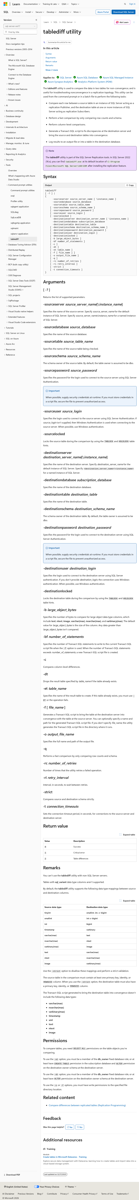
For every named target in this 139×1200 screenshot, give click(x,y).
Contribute (52, 1193)
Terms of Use (107, 1193)
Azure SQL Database (87, 77)
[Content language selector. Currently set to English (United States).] (16, 1186)
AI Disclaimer (8, 1193)
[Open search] (125, 4)
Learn (46, 22)
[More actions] (134, 22)
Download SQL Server (123, 12)
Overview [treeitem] (12, 170)
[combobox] (20, 26)
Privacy (63, 1193)
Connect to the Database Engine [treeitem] (19, 76)
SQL (55, 22)
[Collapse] (36, 20)
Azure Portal (103, 12)
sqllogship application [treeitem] (20, 222)
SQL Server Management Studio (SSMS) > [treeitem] (19, 288)
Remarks (49, 65)
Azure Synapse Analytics (60, 81)
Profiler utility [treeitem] (17, 201)
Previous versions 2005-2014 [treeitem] (19, 49)
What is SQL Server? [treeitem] (17, 60)
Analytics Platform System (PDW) (95, 81)
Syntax (49, 53)
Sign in (132, 3)
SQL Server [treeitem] (11, 38)
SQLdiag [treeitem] (14, 212)
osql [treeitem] (12, 195)
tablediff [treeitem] (15, 239)
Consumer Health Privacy (84, 1193)
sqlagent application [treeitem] (20, 206)
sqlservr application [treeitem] (19, 233)
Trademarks (122, 1193)
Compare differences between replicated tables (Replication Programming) (87, 1105)
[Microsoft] (5, 4)
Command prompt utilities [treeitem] (23, 190)
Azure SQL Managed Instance (118, 77)
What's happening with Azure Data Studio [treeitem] (21, 177)
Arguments (51, 57)
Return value (51, 61)
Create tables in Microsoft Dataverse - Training (64, 1157)
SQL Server (67, 22)
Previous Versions (26, 1193)
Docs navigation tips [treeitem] (15, 43)
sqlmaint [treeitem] (14, 228)
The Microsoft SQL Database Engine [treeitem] (21, 67)
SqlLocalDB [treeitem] (16, 217)
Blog (39, 1193)
